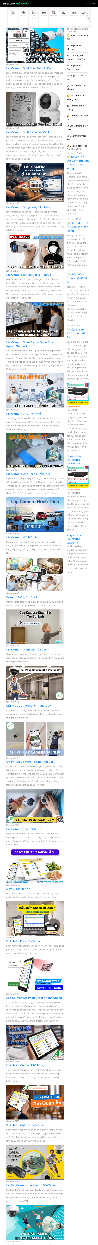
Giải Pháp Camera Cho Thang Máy (28, 705)
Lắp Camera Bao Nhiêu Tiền (23, 829)
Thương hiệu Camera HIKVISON (76, 57)
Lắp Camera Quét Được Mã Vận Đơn (29, 68)
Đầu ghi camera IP (77, 145)
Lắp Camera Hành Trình (21, 537)
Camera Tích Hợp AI (77, 117)
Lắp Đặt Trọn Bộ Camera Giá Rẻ (77, 333)
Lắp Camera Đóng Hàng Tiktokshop (29, 207)
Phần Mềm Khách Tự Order (23, 941)
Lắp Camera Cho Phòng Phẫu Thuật (29, 474)
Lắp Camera (16, 3)
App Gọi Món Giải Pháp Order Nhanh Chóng (34, 998)
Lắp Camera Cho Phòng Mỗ (24, 413)
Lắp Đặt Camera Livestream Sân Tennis (31, 1185)
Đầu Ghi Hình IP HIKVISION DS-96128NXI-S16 (74, 460)
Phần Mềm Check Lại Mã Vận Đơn (78, 278)
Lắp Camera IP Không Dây (75, 97)
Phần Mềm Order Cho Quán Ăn (25, 1125)
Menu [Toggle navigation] (90, 3)
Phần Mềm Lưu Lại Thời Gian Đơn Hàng (78, 227)
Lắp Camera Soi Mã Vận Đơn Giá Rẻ (28, 132)
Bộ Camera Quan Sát (77, 37)
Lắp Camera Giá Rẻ (77, 77)
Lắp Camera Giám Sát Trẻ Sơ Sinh (27, 649)
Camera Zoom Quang (75, 107)
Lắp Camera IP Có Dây (77, 127)
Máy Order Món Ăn (18, 889)
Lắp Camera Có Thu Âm (76, 87)
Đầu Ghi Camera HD (76, 137)
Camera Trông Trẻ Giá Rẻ (22, 597)
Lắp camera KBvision (75, 47)
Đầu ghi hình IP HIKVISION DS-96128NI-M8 (74, 539)
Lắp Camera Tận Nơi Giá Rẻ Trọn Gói (29, 275)
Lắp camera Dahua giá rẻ (75, 67)
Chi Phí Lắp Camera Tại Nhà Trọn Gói (29, 762)
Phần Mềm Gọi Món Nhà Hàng (25, 1065)
